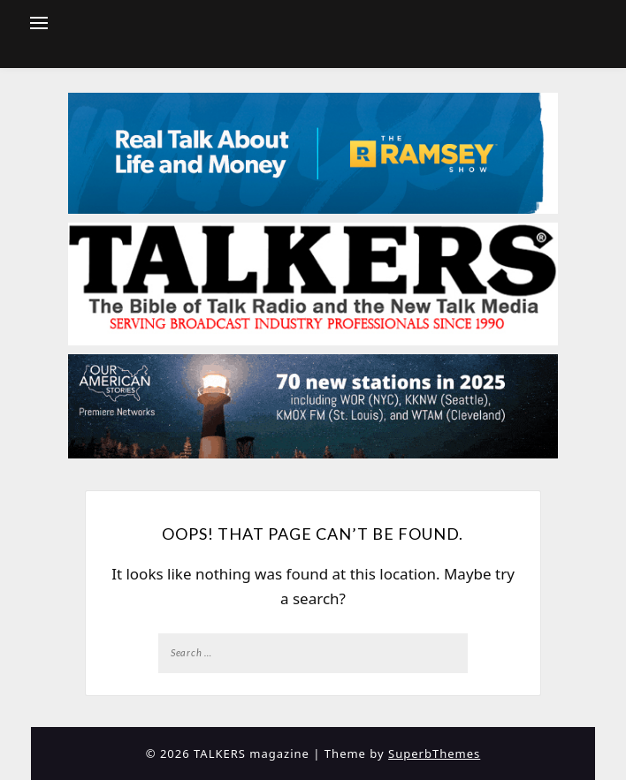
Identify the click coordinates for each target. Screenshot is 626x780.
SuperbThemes (434, 753)
